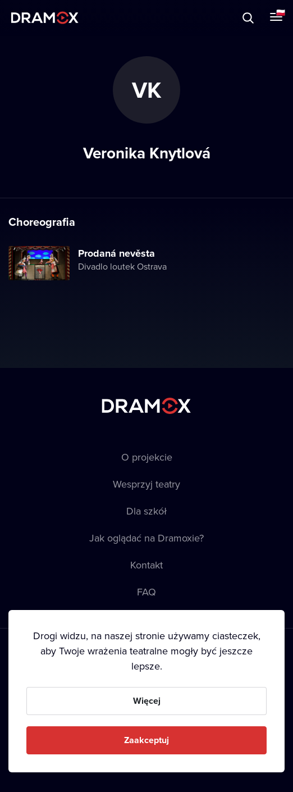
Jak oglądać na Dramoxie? (146, 538)
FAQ (146, 592)
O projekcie (146, 457)
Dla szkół (146, 511)
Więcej (147, 700)
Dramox (45, 17)
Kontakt (146, 565)
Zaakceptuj (146, 740)
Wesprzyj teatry (146, 484)
